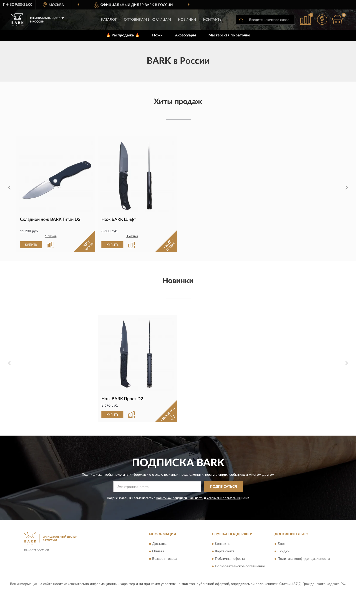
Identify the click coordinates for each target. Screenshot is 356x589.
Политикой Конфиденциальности (179, 497)
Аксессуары (185, 35)
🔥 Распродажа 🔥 (123, 35)
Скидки (284, 551)
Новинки (187, 19)
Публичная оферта (230, 559)
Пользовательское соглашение (240, 566)
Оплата (158, 551)
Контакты (213, 19)
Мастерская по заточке (229, 35)
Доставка (159, 544)
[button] (322, 19)
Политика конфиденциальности (304, 559)
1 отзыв (50, 236)
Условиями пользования (224, 497)
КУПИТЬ (31, 244)
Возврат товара (164, 559)
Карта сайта (224, 551)
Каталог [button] (109, 19)
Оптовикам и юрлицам (147, 19)
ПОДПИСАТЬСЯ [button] (223, 486)
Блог (281, 544)
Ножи (157, 35)
